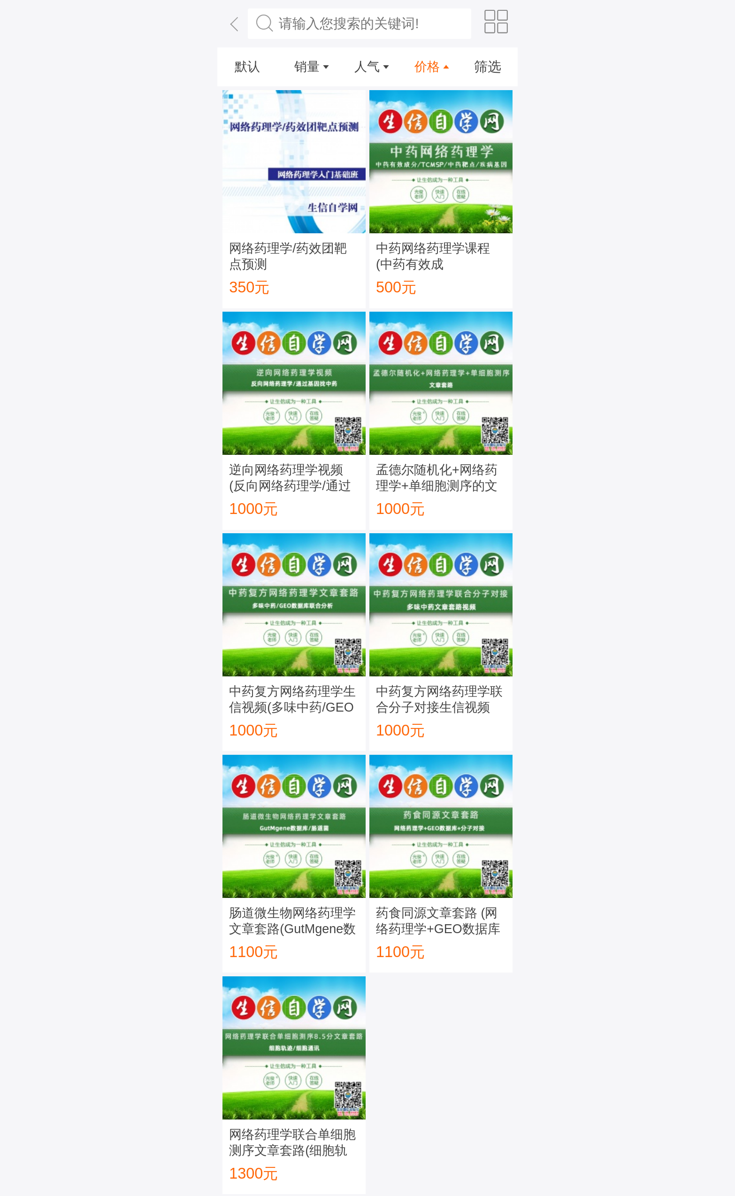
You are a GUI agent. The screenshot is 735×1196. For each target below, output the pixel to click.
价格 (427, 67)
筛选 (487, 66)
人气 (367, 67)
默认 (247, 67)
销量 (307, 67)
